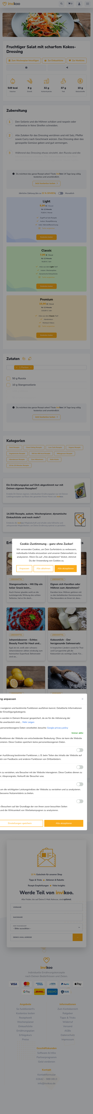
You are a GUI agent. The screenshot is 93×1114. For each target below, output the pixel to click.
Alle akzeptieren (66, 568)
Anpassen (24, 568)
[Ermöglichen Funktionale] (79, 750)
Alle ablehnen (43, 568)
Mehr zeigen (28, 722)
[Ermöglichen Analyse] (79, 767)
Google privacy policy (57, 727)
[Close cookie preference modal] (82, 699)
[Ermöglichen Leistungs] (79, 784)
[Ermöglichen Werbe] (79, 801)
